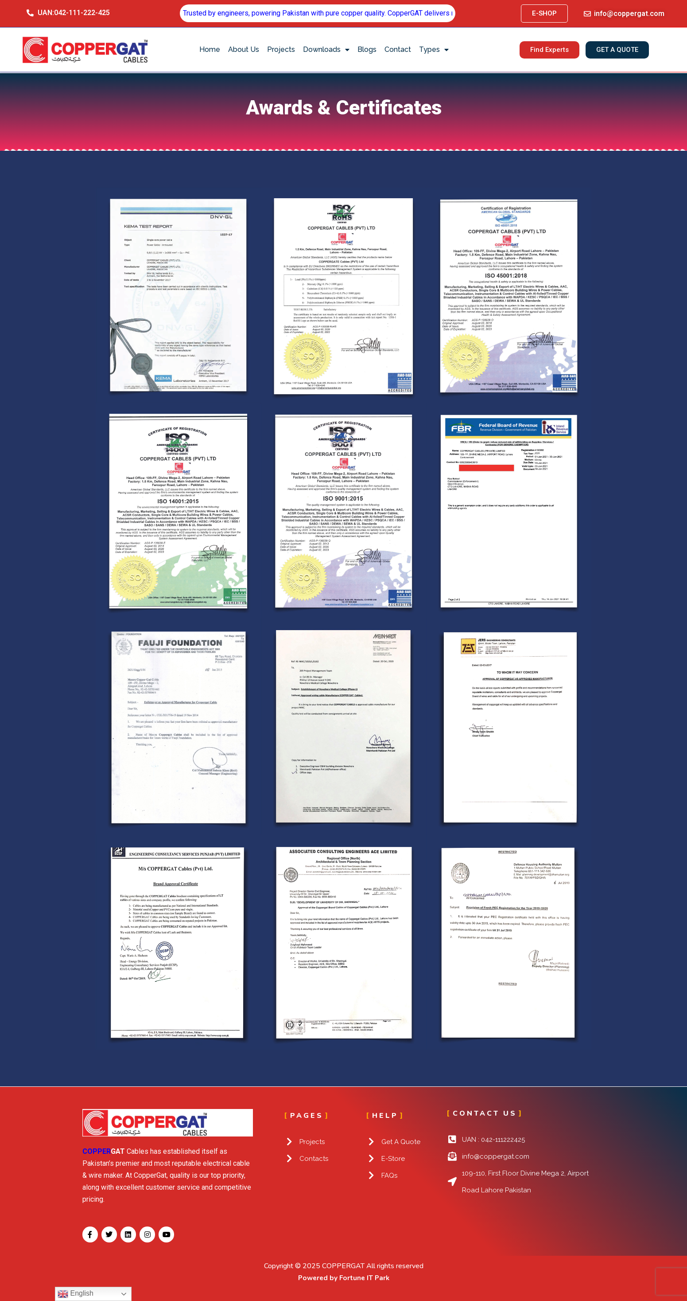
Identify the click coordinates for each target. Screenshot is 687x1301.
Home (209, 49)
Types (434, 50)
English (75, 1294)
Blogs (366, 49)
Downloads (326, 50)
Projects (281, 49)
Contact (397, 49)
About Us (243, 49)
